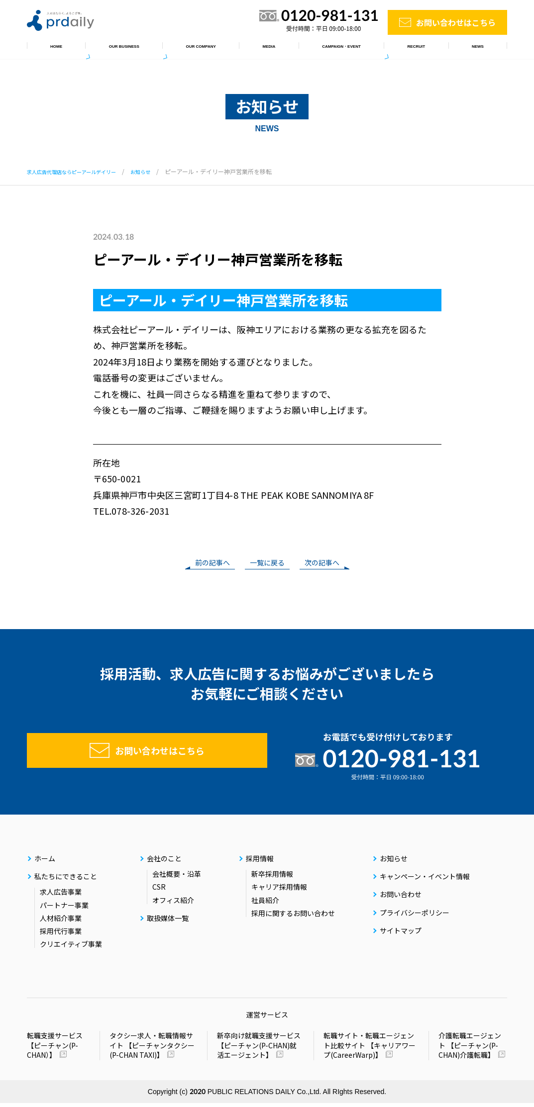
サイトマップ (401, 934)
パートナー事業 (64, 909)
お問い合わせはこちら (456, 22)
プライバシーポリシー (414, 916)
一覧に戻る (267, 563)
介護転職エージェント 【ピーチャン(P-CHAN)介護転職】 (469, 1049)
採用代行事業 (61, 935)
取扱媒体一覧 (253, 49)
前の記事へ (207, 563)
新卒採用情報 (272, 878)
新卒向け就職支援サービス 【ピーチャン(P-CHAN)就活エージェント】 (259, 1049)
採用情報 (428, 49)
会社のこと (190, 49)
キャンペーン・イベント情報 (344, 49)
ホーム (50, 49)
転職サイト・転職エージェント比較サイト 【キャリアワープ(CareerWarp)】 (369, 1049)
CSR (159, 891)
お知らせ (480, 49)
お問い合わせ (401, 898)
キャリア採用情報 (279, 891)
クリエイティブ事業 (71, 948)
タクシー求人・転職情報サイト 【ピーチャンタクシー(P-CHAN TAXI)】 (152, 1049)
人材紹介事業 (61, 921)
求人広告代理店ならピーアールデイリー (80, 171)
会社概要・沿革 (176, 878)
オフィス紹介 (173, 904)
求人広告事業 (61, 896)
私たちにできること (116, 49)
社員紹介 (265, 904)
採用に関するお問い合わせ (293, 917)
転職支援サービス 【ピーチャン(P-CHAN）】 (55, 1049)
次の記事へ (327, 563)
